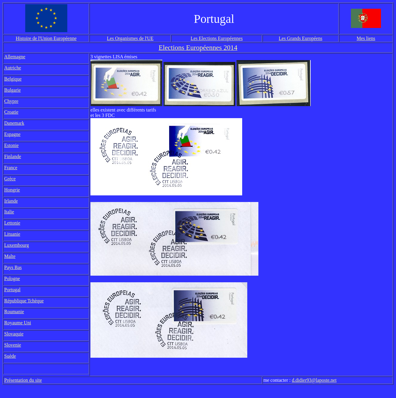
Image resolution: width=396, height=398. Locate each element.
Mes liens (366, 38)
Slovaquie (13, 333)
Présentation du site (23, 380)
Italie (9, 211)
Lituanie (12, 234)
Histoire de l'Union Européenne (46, 38)
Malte (9, 256)
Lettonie (12, 222)
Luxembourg (16, 245)
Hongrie (12, 189)
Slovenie (12, 344)
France (10, 167)
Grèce (10, 178)
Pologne (12, 278)
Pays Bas (13, 267)
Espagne (12, 134)
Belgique (13, 78)
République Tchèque (24, 300)
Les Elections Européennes (216, 38)
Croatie (11, 112)
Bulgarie (12, 90)
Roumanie (14, 311)
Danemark (14, 123)
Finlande (12, 156)
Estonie (11, 145)
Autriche (12, 67)
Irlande (11, 201)
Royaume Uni (17, 322)
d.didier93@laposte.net (314, 380)
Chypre (11, 101)
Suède (10, 356)
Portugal (12, 289)
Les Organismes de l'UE (130, 38)
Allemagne (14, 56)
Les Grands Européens (300, 38)
